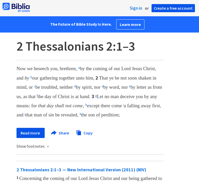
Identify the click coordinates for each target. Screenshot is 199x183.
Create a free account (173, 8)
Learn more (130, 24)
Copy (84, 132)
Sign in (136, 8)
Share (60, 132)
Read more (31, 132)
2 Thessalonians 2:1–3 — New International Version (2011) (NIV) (81, 170)
